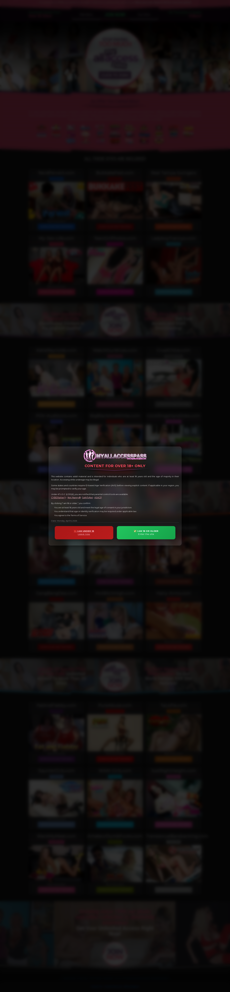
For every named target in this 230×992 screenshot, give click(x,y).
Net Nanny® (74, 497)
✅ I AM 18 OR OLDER (146, 533)
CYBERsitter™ (58, 497)
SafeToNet (87, 497)
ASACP (98, 497)
